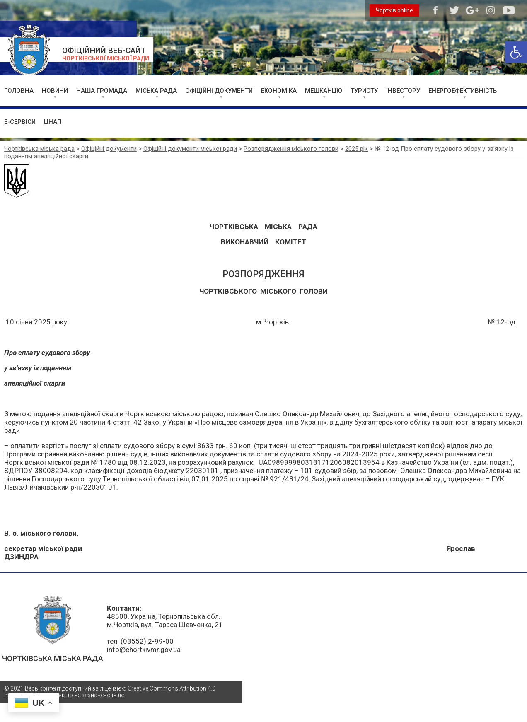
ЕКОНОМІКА (279, 90)
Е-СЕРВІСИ (20, 122)
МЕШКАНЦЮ (323, 90)
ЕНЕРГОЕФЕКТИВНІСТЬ (462, 90)
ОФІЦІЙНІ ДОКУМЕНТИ (219, 90)
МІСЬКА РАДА (156, 90)
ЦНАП (52, 122)
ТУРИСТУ (364, 90)
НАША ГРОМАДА (101, 90)
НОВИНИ (55, 90)
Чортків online (394, 10)
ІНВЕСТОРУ (403, 90)
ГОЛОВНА (19, 90)
